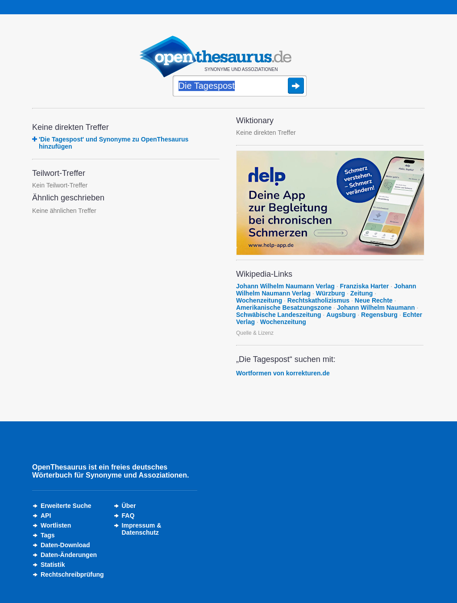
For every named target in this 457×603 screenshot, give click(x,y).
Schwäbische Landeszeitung (278, 314)
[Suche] (240, 86)
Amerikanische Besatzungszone (284, 307)
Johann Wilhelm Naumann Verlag (285, 286)
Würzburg (330, 293)
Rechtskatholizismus (318, 300)
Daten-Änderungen (69, 554)
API (46, 515)
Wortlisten (56, 525)
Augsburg (341, 314)
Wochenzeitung (259, 300)
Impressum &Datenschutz (142, 529)
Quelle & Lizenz (255, 333)
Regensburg (379, 314)
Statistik (53, 564)
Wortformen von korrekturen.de (283, 373)
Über (129, 505)
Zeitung (361, 293)
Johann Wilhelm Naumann (376, 307)
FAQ (128, 515)
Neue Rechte (374, 300)
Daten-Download (65, 545)
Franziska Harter (364, 286)
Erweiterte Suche (66, 505)
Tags (48, 535)
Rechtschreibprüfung (72, 574)
